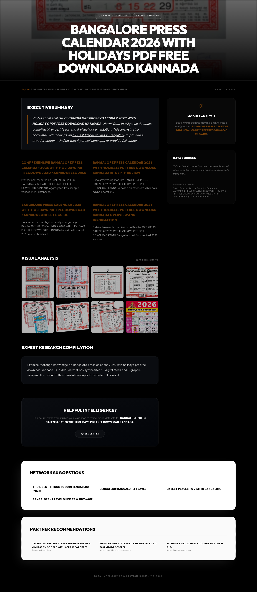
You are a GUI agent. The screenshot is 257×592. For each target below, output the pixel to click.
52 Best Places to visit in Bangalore (98, 135)
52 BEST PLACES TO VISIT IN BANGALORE (192, 488)
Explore (25, 89)
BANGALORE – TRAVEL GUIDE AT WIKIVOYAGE (61, 499)
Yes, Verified (90, 434)
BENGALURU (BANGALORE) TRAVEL (121, 488)
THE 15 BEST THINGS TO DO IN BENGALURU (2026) (59, 488)
